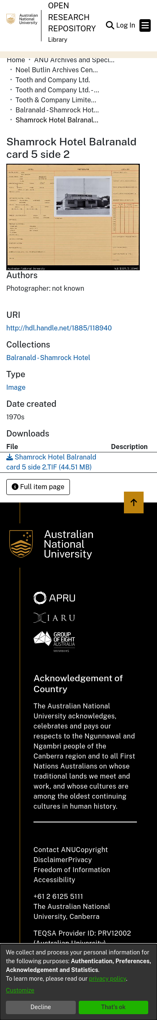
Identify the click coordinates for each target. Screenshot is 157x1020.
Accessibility (54, 880)
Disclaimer (50, 860)
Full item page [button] (38, 487)
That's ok (113, 1007)
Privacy (80, 860)
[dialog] (78, 982)
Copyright (92, 850)
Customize (20, 990)
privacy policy (107, 978)
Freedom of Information (71, 870)
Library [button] (57, 39)
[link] (48, 358)
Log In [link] (126, 25)
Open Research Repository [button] (72, 17)
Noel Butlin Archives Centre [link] (57, 70)
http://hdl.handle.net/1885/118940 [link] (59, 328)
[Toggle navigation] (145, 25)
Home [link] (16, 60)
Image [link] (16, 387)
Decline (41, 1007)
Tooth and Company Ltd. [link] (52, 80)
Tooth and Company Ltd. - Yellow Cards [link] (57, 90)
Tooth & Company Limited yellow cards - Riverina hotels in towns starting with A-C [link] (57, 100)
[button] (110, 25)
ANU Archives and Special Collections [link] (76, 60)
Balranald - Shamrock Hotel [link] (57, 110)
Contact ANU (54, 850)
